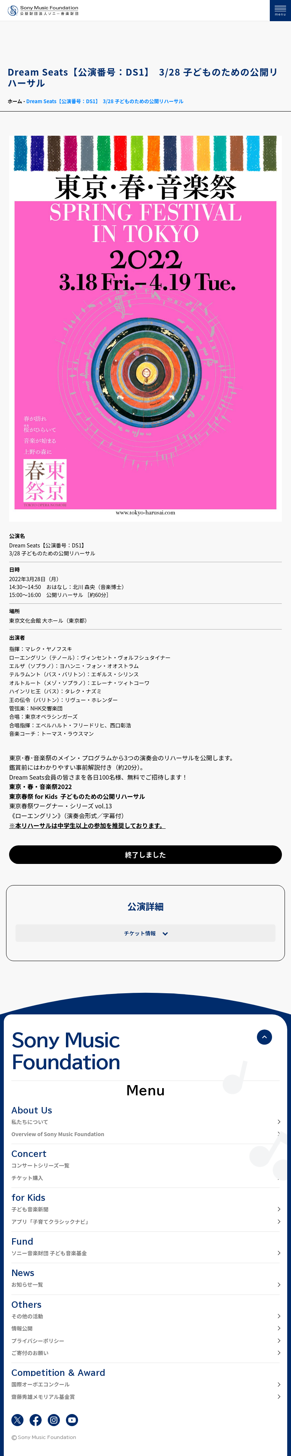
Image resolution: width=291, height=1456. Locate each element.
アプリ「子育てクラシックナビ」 (51, 1221)
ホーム (15, 101)
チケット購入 (27, 1178)
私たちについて (29, 1122)
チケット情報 (140, 933)
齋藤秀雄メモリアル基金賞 (43, 1396)
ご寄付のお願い (29, 1353)
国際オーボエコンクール (40, 1384)
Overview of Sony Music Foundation (57, 1134)
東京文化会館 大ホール (36, 620)
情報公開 (22, 1328)
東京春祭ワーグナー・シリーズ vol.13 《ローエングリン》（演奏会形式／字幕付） (68, 810)
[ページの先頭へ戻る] (264, 1037)
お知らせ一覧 (27, 1284)
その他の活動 (27, 1316)
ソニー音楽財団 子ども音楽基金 (49, 1253)
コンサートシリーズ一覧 (40, 1165)
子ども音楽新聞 (29, 1209)
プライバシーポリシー (37, 1340)
